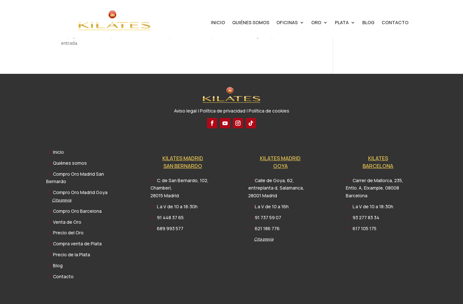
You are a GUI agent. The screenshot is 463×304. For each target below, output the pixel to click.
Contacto (395, 22)
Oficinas (287, 22)
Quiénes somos (250, 22)
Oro (316, 22)
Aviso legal (185, 111)
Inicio (218, 22)
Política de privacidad (222, 111)
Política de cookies (269, 111)
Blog (368, 22)
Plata (342, 22)
